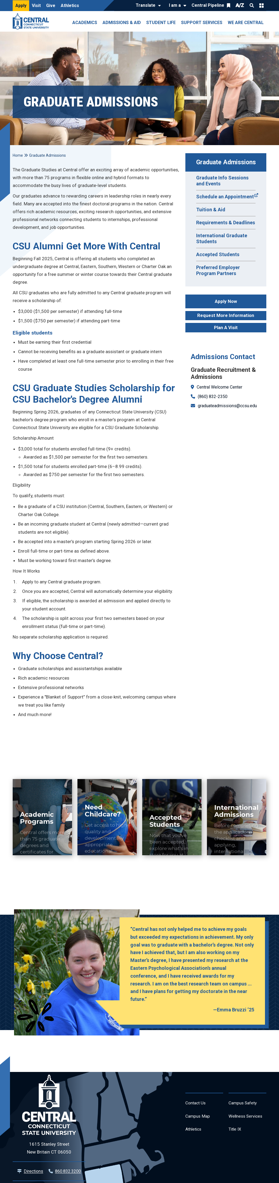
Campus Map (199, 1118)
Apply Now (226, 301)
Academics (84, 22)
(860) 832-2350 (212, 396)
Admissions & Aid (122, 22)
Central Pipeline (208, 5)
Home (18, 155)
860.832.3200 (68, 1171)
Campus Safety (245, 1104)
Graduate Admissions (226, 162)
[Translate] (147, 5)
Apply (20, 5)
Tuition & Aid (210, 209)
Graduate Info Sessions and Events (222, 180)
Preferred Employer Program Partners (218, 270)
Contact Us (197, 1104)
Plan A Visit (226, 327)
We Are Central (246, 22)
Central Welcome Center (219, 387)
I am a (175, 5)
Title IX (236, 1144)
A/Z (240, 5)
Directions (33, 1171)
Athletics (70, 5)
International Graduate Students (221, 238)
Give (50, 5)
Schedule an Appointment (225, 196)
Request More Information (225, 315)
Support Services (201, 22)
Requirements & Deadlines (225, 222)
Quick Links (261, 5)
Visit (36, 5)
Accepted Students (217, 254)
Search (252, 5)
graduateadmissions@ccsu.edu (227, 405)
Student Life (161, 22)
